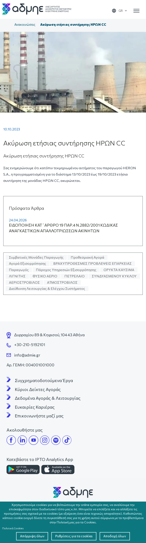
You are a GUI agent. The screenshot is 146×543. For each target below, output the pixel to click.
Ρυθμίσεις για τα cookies (73, 536)
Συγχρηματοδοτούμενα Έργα (44, 380)
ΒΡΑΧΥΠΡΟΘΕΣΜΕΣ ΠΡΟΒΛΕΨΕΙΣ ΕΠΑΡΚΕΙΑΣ (92, 263)
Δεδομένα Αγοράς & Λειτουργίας (48, 398)
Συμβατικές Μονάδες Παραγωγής (36, 257)
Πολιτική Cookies (13, 527)
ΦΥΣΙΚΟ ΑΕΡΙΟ (45, 276)
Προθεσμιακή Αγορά (87, 257)
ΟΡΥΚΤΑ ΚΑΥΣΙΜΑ (119, 270)
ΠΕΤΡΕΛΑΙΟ (74, 276)
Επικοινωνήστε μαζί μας (39, 415)
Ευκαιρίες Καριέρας (35, 407)
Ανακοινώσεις (24, 24)
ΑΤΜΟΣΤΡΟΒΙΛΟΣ (62, 282)
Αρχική (7, 25)
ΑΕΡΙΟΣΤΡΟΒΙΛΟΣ (24, 282)
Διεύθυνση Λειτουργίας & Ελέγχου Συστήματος (47, 288)
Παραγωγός (19, 270)
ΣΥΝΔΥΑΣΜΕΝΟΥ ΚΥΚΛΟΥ (114, 276)
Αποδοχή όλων (118, 536)
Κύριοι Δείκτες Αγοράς (38, 389)
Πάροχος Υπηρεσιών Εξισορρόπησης (66, 270)
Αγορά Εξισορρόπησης (27, 263)
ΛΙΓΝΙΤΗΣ (17, 276)
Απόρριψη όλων (28, 536)
